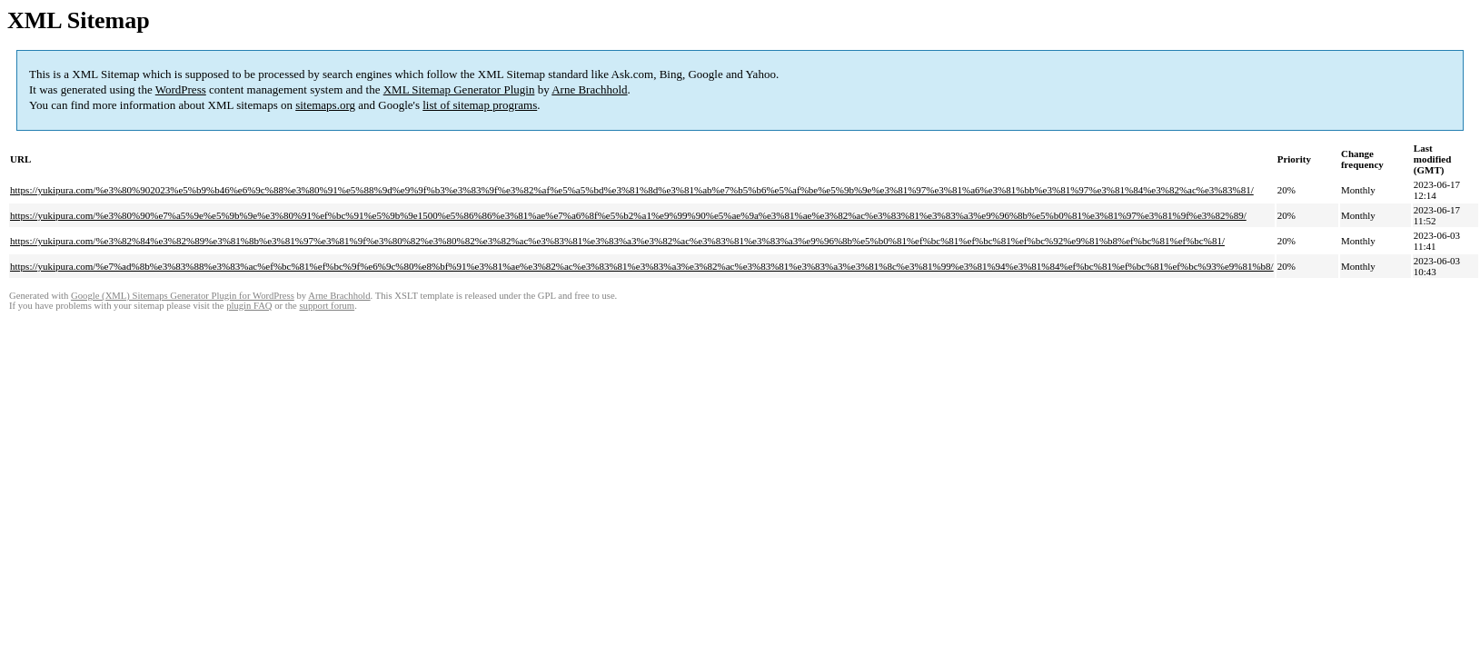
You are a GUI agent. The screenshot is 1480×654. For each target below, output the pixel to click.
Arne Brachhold (589, 89)
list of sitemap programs (479, 105)
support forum (326, 306)
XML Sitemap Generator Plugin (459, 89)
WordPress (180, 89)
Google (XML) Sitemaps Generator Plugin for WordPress (182, 296)
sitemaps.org (325, 105)
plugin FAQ (249, 306)
